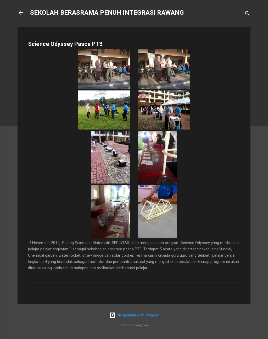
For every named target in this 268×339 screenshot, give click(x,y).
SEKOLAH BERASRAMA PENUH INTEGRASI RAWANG (107, 12)
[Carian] (247, 14)
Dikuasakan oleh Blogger (134, 315)
